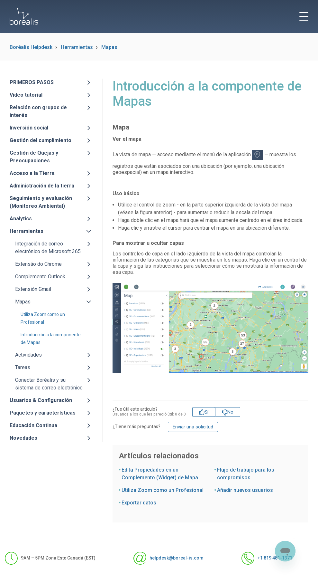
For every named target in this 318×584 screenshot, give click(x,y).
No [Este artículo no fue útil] (230, 412)
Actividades (28, 355)
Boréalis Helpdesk (31, 47)
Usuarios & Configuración (41, 400)
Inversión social (29, 128)
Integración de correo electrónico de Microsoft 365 (48, 247)
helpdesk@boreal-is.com (168, 558)
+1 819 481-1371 (266, 558)
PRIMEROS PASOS (32, 82)
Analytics (21, 218)
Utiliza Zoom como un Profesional (163, 490)
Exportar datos (139, 503)
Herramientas (77, 47)
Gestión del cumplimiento (40, 140)
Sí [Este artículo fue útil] (206, 412)
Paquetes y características (43, 413)
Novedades (23, 438)
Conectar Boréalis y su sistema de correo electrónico (49, 384)
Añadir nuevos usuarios (245, 490)
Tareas (22, 367)
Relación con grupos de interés (38, 111)
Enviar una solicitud (193, 427)
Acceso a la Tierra (32, 173)
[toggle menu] (303, 16)
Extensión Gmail (33, 289)
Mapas (109, 47)
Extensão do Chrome (38, 264)
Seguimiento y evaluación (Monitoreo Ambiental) (41, 202)
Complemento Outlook (40, 276)
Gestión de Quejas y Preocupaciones (34, 157)
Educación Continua (33, 425)
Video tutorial (26, 95)
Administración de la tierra (42, 186)
